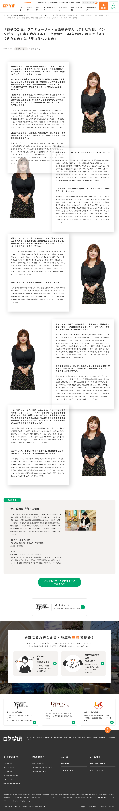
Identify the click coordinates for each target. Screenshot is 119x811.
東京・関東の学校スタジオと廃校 (25, 798)
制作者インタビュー (39, 771)
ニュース (64, 757)
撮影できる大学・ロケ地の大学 (12, 795)
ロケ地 (21, 8)
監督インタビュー (38, 764)
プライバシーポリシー (107, 807)
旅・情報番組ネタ (49, 8)
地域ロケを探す (9, 767)
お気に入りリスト (74, 3)
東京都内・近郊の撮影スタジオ (89, 798)
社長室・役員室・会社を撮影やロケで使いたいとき (89, 795)
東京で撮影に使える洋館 (69, 795)
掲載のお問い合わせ (97, 764)
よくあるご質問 (53, 3)
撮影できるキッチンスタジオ (27, 795)
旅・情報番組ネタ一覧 (11, 775)
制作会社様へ (41, 3)
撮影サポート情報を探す (12, 783)
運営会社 (82, 807)
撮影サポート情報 (76, 8)
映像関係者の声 (91, 8)
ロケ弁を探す (8, 771)
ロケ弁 (37, 8)
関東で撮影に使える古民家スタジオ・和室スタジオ (49, 795)
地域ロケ (29, 8)
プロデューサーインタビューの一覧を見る (59, 582)
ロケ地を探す (8, 764)
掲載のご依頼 (27, 3)
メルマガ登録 (63, 3)
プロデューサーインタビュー (40, 15)
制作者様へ (65, 764)
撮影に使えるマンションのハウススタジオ (45, 798)
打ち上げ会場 (63, 8)
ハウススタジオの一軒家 (63, 798)
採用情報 (92, 807)
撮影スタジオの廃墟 (75, 798)
